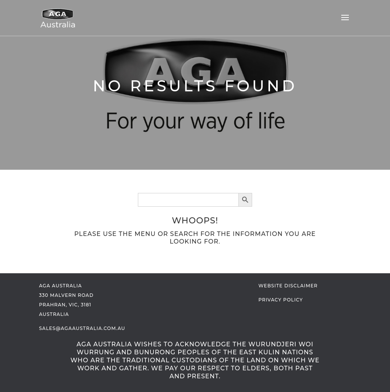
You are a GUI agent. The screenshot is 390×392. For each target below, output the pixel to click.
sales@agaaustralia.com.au (82, 328)
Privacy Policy (281, 300)
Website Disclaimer (288, 285)
